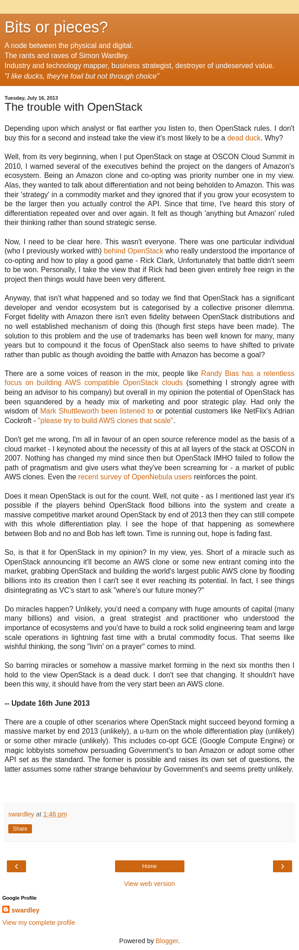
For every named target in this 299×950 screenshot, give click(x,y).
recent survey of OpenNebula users (135, 477)
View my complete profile (38, 922)
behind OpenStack (133, 251)
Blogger (167, 941)
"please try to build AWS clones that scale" (105, 420)
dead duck (244, 138)
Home (149, 866)
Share (20, 829)
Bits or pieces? (56, 27)
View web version (149, 883)
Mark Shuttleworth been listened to (95, 411)
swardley (25, 910)
